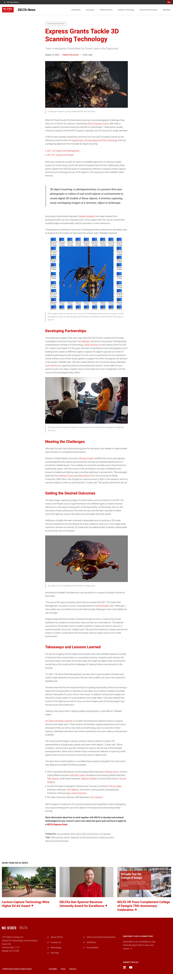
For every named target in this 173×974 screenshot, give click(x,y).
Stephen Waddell (86, 216)
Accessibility (92, 947)
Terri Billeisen (84, 341)
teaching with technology (57, 840)
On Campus (90, 10)
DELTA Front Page (90, 833)
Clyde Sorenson (91, 344)
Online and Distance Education (101, 937)
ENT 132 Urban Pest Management (63, 150)
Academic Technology (126, 10)
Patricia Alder (115, 786)
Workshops (56, 947)
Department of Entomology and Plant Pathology (94, 140)
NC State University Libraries (58, 721)
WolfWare (91, 942)
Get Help (55, 953)
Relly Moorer (84, 475)
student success (106, 837)
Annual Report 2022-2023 (69, 833)
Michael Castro (66, 475)
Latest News (75, 10)
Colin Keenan (51, 365)
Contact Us (56, 942)
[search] (169, 2)
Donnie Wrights (102, 605)
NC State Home (12, 2)
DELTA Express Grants (98, 123)
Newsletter (167, 10)
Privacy (63, 969)
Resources (72, 969)
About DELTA (57, 937)
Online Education (106, 10)
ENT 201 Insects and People (60, 155)
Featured (75, 837)
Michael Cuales (86, 458)
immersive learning (89, 837)
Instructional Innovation (148, 10)
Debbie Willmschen (70, 55)
